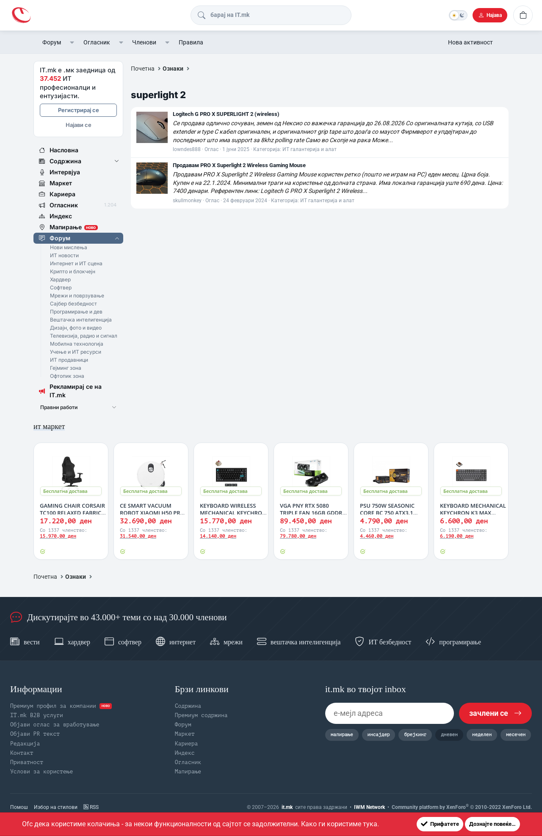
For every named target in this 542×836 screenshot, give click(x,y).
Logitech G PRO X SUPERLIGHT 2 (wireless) (226, 114)
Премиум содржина (201, 715)
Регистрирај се (78, 110)
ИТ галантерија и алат (309, 149)
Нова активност (470, 42)
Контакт (21, 753)
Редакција (25, 743)
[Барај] (270, 15)
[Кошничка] (523, 15)
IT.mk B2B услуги (36, 715)
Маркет (185, 734)
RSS (91, 807)
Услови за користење (41, 771)
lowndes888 (187, 149)
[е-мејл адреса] (389, 713)
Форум (51, 42)
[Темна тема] (458, 15)
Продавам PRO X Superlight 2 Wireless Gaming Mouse (239, 165)
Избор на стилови (55, 807)
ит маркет (49, 426)
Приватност (26, 762)
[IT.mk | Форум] (21, 15)
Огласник (96, 42)
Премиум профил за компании (61, 706)
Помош (19, 807)
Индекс (185, 753)
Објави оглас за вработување (55, 724)
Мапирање (188, 771)
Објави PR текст (35, 734)
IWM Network (369, 807)
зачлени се (495, 713)
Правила (191, 42)
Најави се (78, 124)
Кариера (186, 743)
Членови (144, 42)
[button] (72, 42)
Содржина (188, 706)
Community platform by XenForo (462, 807)
